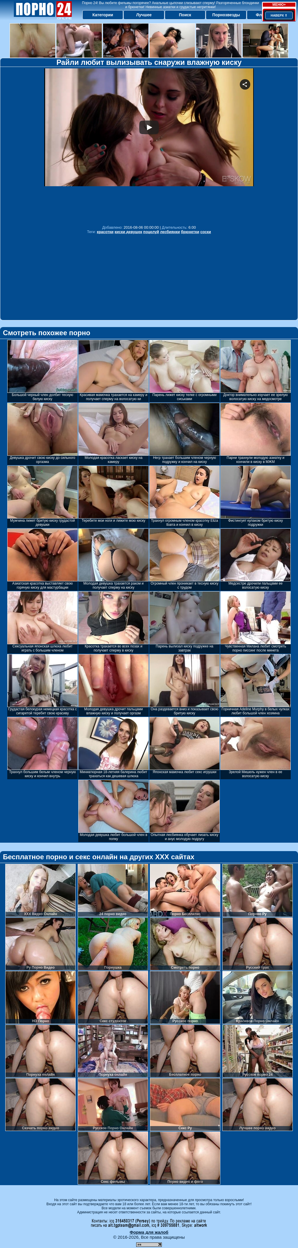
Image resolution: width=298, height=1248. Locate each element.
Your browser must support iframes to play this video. (149, 145)
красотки (105, 232)
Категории (103, 15)
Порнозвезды (226, 15)
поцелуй (151, 232)
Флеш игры (267, 15)
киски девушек (128, 232)
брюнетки (190, 232)
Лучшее (144, 15)
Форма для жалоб (149, 1232)
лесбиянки (170, 232)
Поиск (185, 15)
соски (205, 232)
